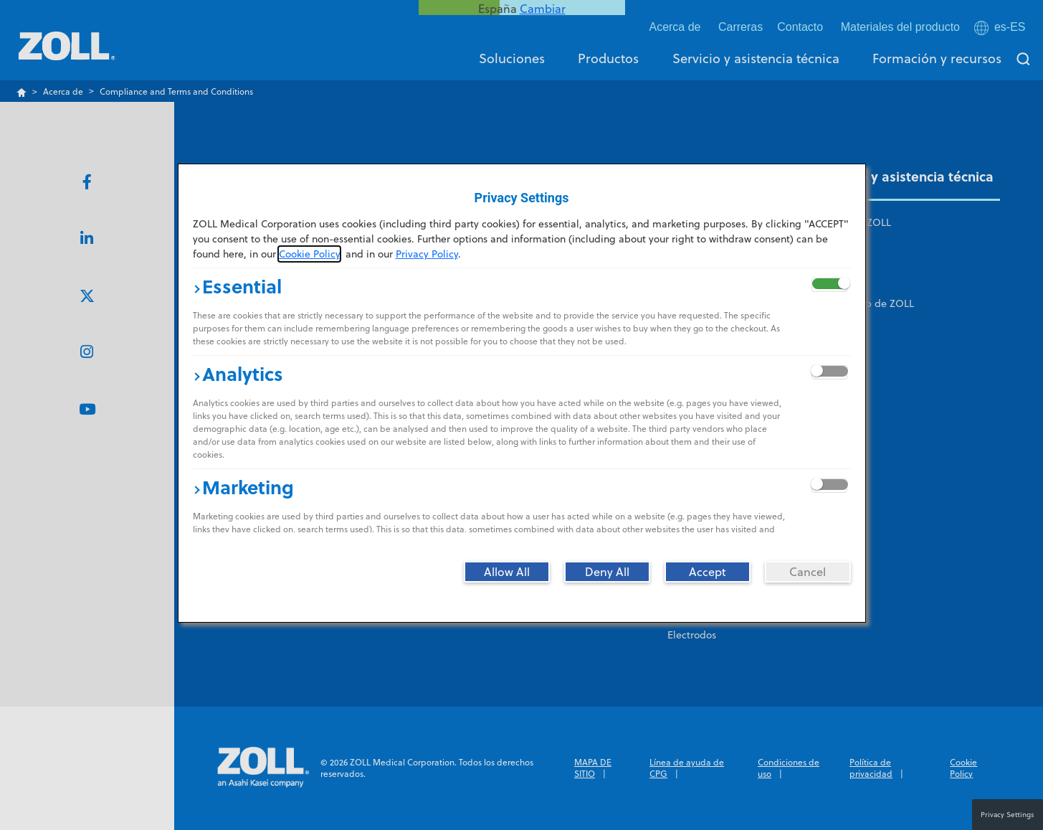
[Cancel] (808, 572)
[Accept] (708, 572)
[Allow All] (507, 572)
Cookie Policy (309, 254)
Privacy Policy (427, 254)
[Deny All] (607, 572)
